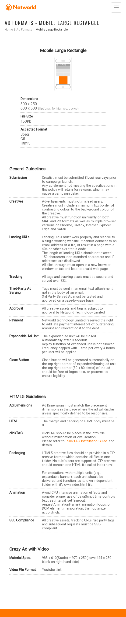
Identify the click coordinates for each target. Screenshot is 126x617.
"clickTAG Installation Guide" (87, 441)
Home (9, 29)
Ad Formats (24, 29)
